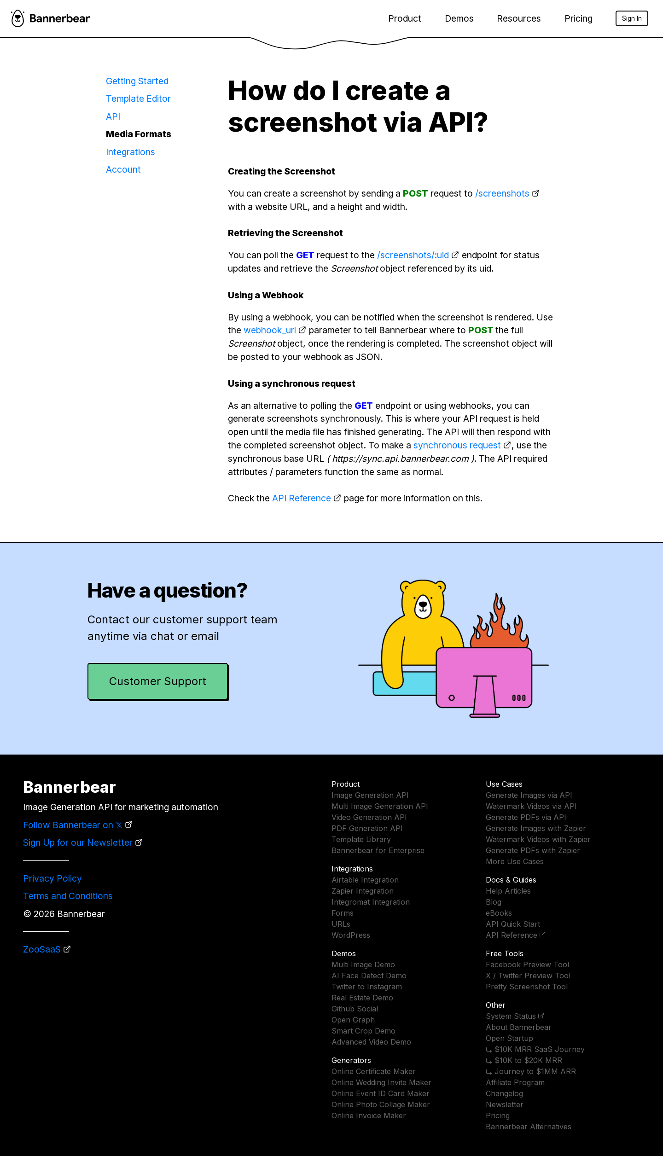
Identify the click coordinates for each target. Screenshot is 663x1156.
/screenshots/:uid (413, 255)
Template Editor (138, 98)
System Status (511, 1016)
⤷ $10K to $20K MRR (524, 1060)
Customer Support (157, 681)
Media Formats (138, 133)
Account (123, 169)
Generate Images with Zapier (536, 828)
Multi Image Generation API (380, 806)
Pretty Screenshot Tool (527, 986)
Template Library (361, 839)
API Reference (301, 498)
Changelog (504, 1093)
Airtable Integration (365, 879)
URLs (341, 924)
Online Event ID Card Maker (381, 1093)
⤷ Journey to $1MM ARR (531, 1071)
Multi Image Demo (363, 964)
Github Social (355, 1008)
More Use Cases (515, 861)
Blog (493, 901)
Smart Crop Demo (363, 1030)
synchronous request (457, 445)
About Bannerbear (519, 1027)
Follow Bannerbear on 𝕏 (72, 825)
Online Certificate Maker (374, 1071)
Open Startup (509, 1038)
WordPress (351, 935)
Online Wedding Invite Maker (381, 1082)
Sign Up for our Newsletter (78, 842)
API (113, 116)
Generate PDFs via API (526, 817)
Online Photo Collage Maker (381, 1104)
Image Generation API (370, 795)
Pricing (578, 18)
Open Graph (353, 1019)
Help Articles (508, 890)
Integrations (130, 151)
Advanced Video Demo (371, 1041)
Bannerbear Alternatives (528, 1126)
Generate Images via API (529, 795)
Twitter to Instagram (367, 986)
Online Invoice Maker (369, 1115)
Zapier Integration (363, 890)
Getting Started (137, 81)
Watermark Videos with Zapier (538, 839)
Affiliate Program (515, 1082)
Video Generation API (369, 817)
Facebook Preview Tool (527, 964)
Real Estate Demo (362, 997)
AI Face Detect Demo (369, 975)
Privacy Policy (52, 878)
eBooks (499, 913)
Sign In (632, 18)
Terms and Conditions (68, 895)
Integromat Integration (371, 901)
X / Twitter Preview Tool (528, 975)
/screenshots (502, 193)
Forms (343, 913)
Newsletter (504, 1104)
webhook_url (270, 330)
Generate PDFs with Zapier (533, 850)
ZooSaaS (42, 949)
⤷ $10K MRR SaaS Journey (535, 1049)
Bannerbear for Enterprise (378, 850)
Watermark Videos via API (531, 806)
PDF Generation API (367, 828)
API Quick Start (513, 924)
